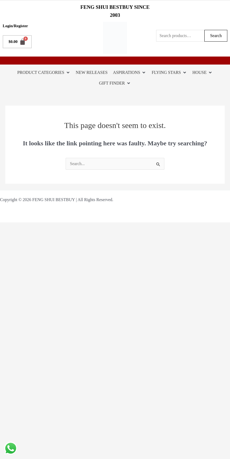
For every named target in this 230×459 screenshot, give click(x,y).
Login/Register (15, 26)
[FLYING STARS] (169, 72)
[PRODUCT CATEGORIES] (44, 72)
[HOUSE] (202, 72)
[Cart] (17, 41)
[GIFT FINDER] (115, 83)
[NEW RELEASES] (91, 72)
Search (216, 35)
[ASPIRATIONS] (129, 72)
